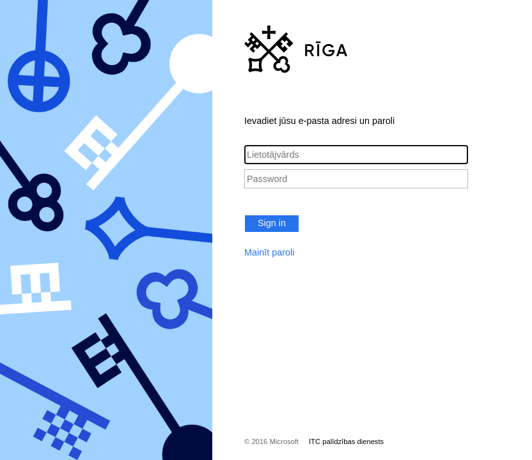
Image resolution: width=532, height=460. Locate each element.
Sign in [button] (272, 223)
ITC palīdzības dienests (346, 441)
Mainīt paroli (269, 252)
